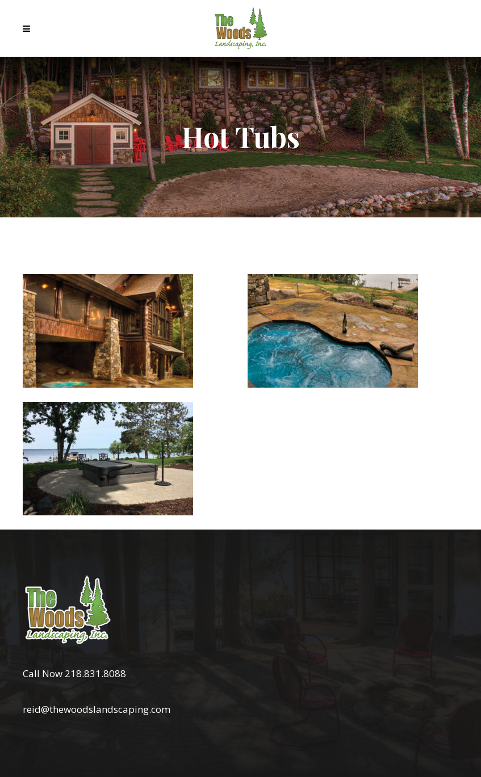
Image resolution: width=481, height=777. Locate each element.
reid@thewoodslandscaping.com (96, 709)
